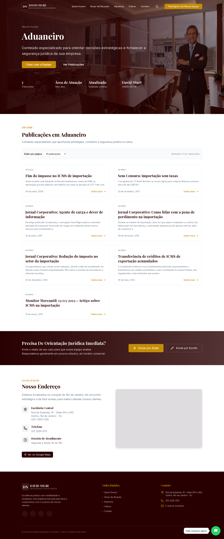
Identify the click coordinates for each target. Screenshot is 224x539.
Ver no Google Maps (37, 454)
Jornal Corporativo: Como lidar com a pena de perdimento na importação (156, 214)
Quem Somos (79, 6)
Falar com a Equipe (38, 64)
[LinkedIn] (49, 514)
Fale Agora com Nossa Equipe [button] (183, 6)
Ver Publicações (73, 64)
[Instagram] (33, 514)
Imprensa (119, 6)
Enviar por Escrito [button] (184, 348)
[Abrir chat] (215, 530)
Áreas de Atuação (99, 6)
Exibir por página (33, 154)
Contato (145, 6)
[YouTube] (41, 514)
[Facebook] (25, 514)
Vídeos (132, 6)
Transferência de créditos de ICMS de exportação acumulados (149, 258)
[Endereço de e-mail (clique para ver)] (175, 505)
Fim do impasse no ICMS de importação (58, 175)
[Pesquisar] (157, 6)
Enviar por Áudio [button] (146, 348)
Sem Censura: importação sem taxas (148, 175)
